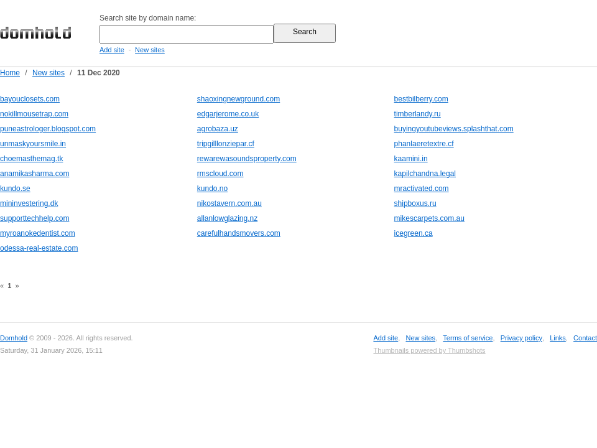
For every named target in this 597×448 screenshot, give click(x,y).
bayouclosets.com (30, 99)
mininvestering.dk (29, 203)
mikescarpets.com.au (429, 218)
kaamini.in (411, 158)
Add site (112, 50)
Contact (585, 338)
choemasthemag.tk (31, 158)
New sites (150, 50)
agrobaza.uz (217, 128)
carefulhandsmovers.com (238, 233)
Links (558, 338)
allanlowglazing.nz (227, 218)
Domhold (13, 338)
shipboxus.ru (415, 203)
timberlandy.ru (417, 114)
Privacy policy (521, 338)
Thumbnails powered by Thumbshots (429, 350)
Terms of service (468, 338)
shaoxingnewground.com (238, 99)
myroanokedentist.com (37, 233)
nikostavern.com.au (229, 203)
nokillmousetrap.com (34, 114)
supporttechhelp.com (34, 218)
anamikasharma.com (34, 173)
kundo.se (15, 188)
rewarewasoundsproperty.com (247, 158)
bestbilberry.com (421, 99)
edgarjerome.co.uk (228, 114)
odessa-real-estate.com (39, 248)
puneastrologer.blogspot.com (48, 128)
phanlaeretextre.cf (424, 143)
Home (10, 72)
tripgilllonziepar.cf (225, 143)
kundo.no (212, 188)
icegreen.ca (413, 233)
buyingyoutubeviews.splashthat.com (454, 128)
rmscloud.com (220, 173)
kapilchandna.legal (425, 173)
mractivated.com (421, 188)
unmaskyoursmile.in (33, 143)
